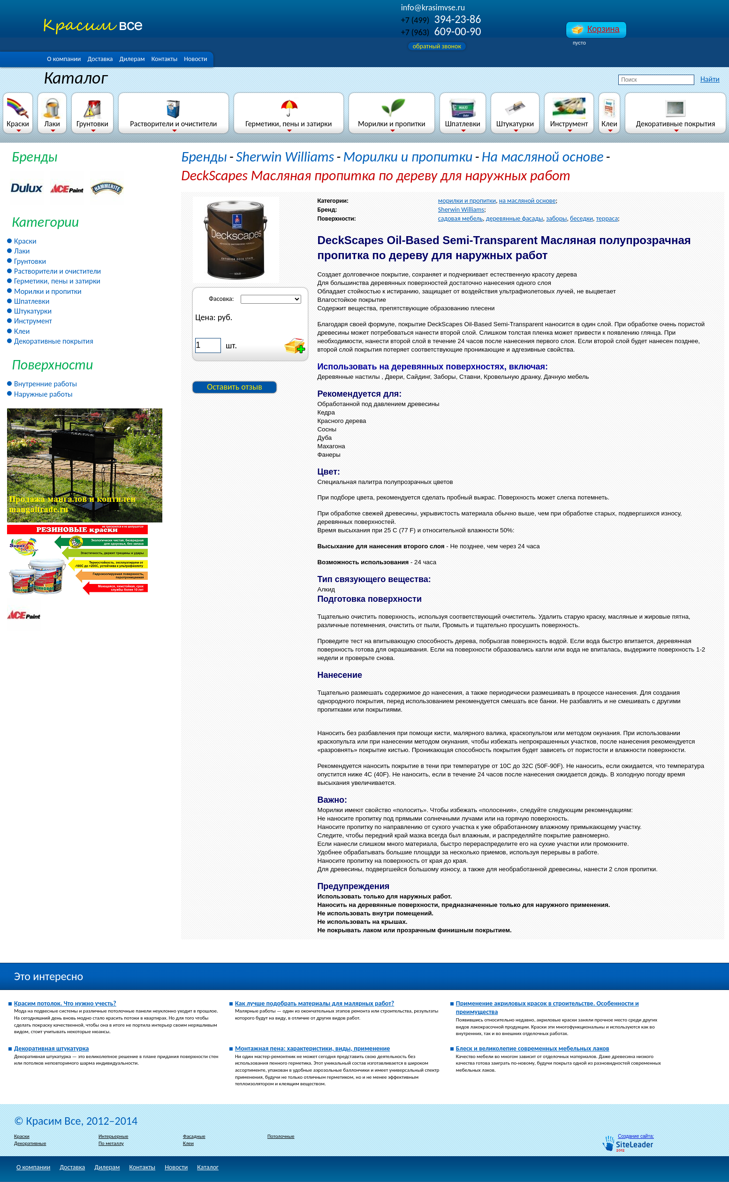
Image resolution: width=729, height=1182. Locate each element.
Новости (195, 59)
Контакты (165, 59)
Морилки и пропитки (391, 113)
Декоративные (30, 1143)
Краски (18, 113)
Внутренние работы (45, 383)
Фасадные (194, 1136)
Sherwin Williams (285, 156)
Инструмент (569, 113)
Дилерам (131, 59)
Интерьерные (113, 1136)
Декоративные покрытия (675, 113)
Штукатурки (515, 113)
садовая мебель (460, 219)
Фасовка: (221, 299)
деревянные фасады (514, 219)
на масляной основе (527, 201)
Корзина (603, 29)
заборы (556, 219)
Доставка (100, 59)
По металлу (111, 1143)
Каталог (208, 1167)
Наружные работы (43, 394)
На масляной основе (543, 156)
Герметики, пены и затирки (288, 113)
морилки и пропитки (467, 201)
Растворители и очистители (173, 113)
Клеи (609, 113)
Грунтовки (92, 113)
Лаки (52, 113)
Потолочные (281, 1136)
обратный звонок (437, 46)
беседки (581, 219)
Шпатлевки (462, 113)
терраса (607, 219)
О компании (64, 59)
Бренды (34, 156)
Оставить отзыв (234, 387)
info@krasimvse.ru (433, 7)
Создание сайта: (636, 1136)
